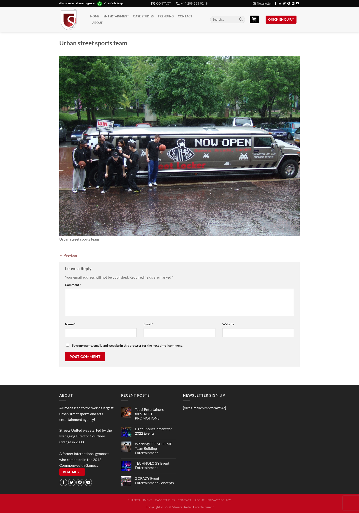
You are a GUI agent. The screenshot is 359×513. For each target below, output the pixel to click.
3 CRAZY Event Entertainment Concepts (154, 480)
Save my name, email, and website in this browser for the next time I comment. (127, 345)
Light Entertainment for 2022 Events (153, 431)
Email (149, 324)
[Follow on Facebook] (275, 3)
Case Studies (143, 16)
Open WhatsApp (114, 3)
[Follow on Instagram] (280, 3)
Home (94, 16)
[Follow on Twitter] (284, 3)
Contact (185, 16)
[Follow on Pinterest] (288, 3)
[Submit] (241, 20)
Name (70, 324)
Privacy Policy (219, 500)
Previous (68, 255)
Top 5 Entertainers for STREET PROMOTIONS (149, 413)
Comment (73, 285)
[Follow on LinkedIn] (293, 3)
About (97, 23)
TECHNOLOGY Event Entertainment (152, 465)
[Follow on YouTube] (297, 3)
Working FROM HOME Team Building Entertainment (153, 448)
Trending (166, 16)
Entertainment (116, 16)
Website (228, 324)
